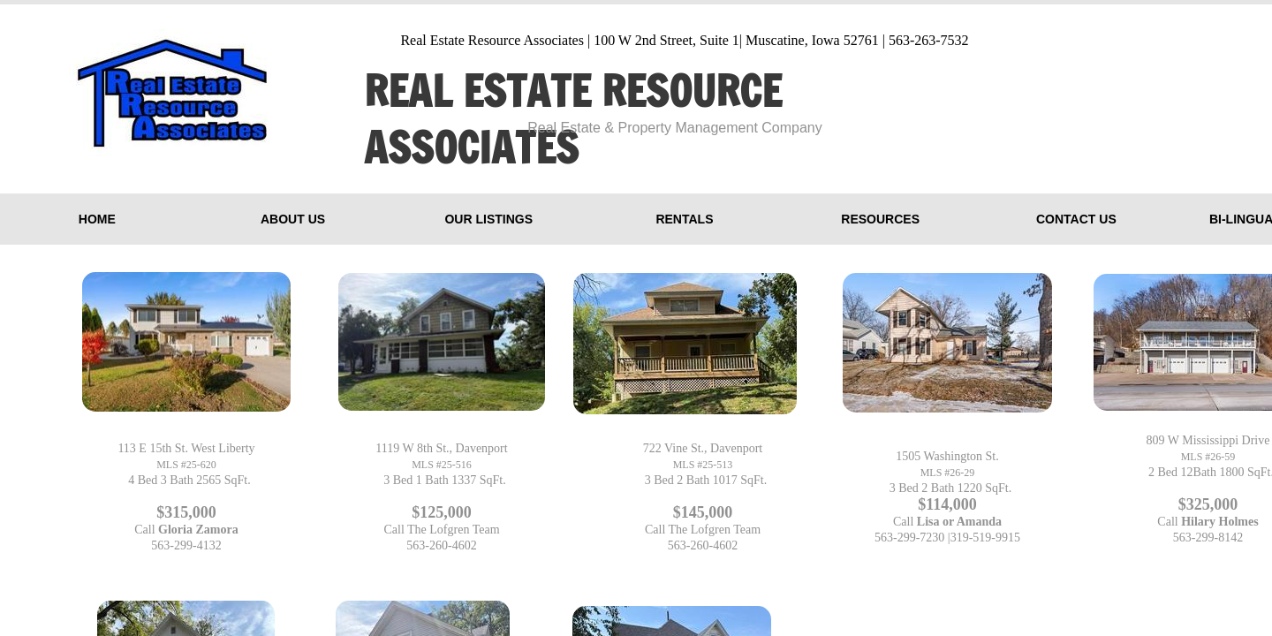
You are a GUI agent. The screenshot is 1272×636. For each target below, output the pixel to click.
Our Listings (488, 219)
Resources (880, 219)
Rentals (684, 219)
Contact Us (1076, 219)
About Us (293, 219)
